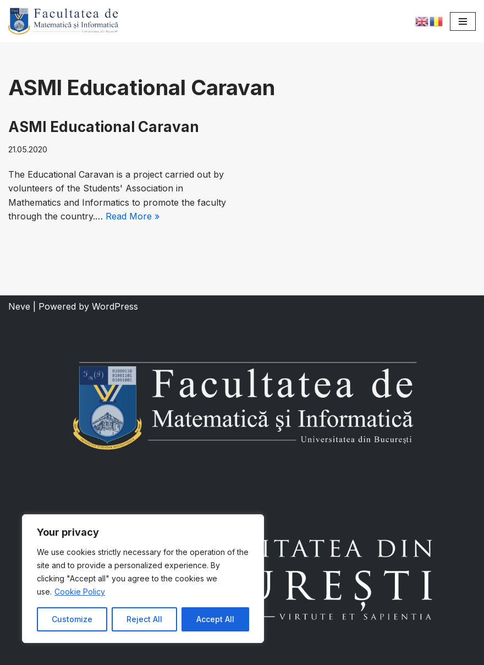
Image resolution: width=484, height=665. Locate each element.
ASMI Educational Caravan (103, 126)
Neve (19, 306)
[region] (143, 578)
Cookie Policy (79, 591)
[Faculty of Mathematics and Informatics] (63, 21)
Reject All (144, 619)
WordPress (115, 306)
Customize (72, 619)
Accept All (215, 619)
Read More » (133, 216)
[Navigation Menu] (463, 21)
